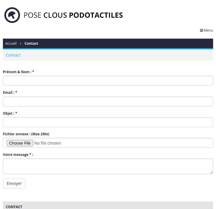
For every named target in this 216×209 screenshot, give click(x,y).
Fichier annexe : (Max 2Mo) (26, 133)
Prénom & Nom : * (18, 71)
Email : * (10, 92)
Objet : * (10, 113)
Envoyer (14, 183)
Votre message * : (18, 154)
